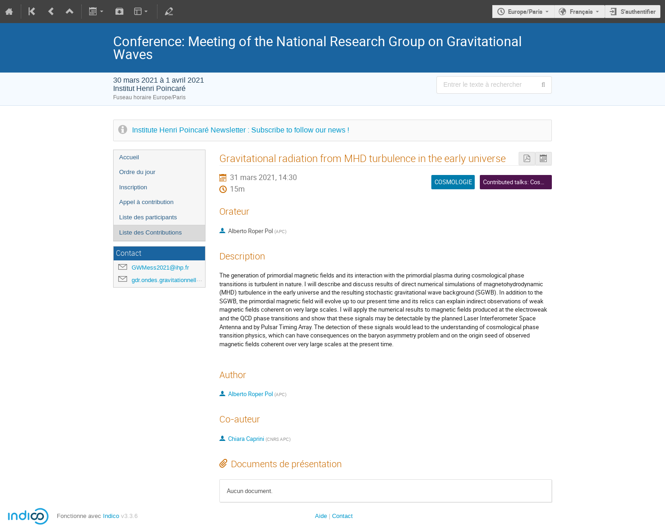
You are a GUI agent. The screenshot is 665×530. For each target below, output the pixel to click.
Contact (342, 516)
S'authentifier (638, 11)
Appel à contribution (146, 202)
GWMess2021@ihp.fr (160, 267)
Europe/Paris (525, 11)
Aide (321, 516)
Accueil (129, 157)
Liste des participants (148, 217)
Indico (111, 516)
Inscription (133, 187)
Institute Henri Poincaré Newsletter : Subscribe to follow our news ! (240, 130)
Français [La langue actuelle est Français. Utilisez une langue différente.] (581, 11)
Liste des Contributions (150, 232)
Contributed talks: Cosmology (521, 182)
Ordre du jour (137, 172)
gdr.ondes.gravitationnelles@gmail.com (184, 280)
